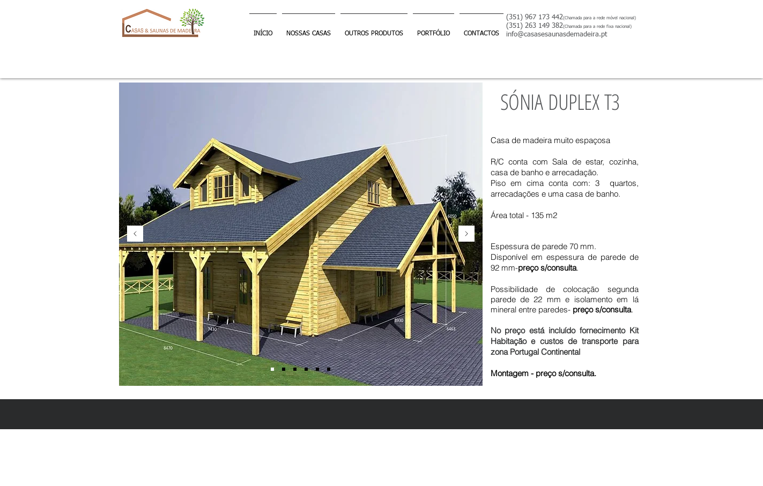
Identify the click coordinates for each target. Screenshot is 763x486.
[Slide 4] (283, 369)
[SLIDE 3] (306, 369)
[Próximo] (466, 234)
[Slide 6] (328, 369)
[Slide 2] (295, 369)
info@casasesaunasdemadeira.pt (556, 34)
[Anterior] (135, 234)
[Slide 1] (272, 369)
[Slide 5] (317, 369)
